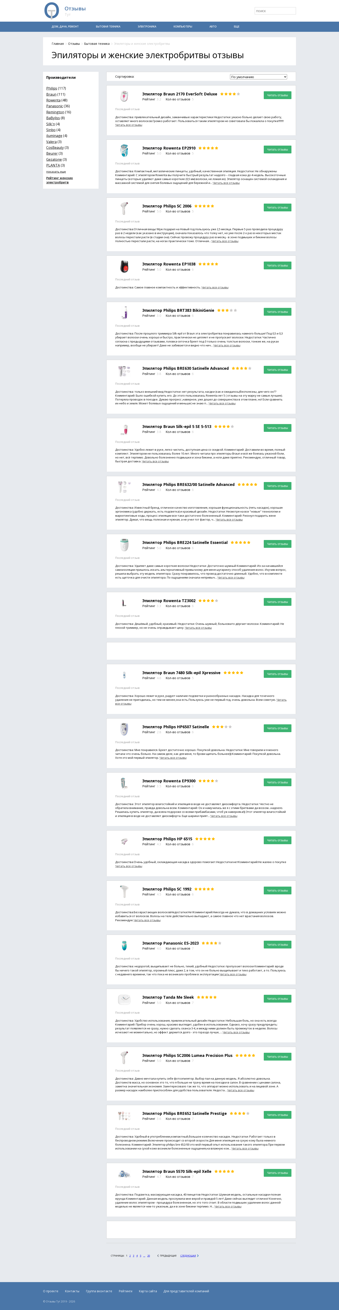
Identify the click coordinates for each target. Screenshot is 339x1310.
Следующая (188, 1255)
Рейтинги (125, 1291)
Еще (236, 26)
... (144, 1255)
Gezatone (54, 159)
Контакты (72, 1291)
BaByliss (53, 118)
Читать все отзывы (128, 125)
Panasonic (54, 106)
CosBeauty (55, 147)
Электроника (147, 26)
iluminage (54, 135)
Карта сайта (148, 1291)
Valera (51, 141)
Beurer (52, 153)
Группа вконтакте (99, 1291)
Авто (213, 26)
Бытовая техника (108, 26)
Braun (51, 94)
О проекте (50, 1291)
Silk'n (50, 124)
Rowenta (53, 100)
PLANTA (53, 165)
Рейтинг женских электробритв (59, 180)
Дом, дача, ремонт (65, 26)
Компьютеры (183, 26)
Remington (55, 112)
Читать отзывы (277, 95)
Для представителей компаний (186, 1291)
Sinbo (51, 129)
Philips (51, 88)
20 (148, 1255)
